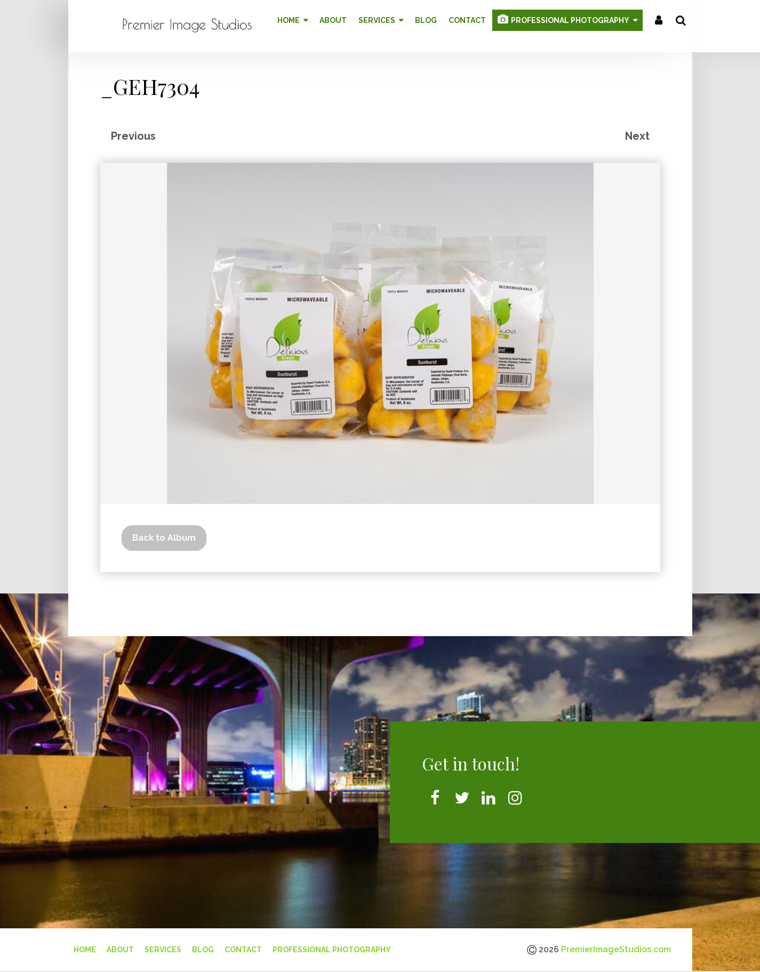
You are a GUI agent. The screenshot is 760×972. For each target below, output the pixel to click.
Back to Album (164, 533)
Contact (243, 946)
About (120, 946)
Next (637, 131)
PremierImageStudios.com (616, 946)
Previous (133, 131)
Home (85, 946)
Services (163, 946)
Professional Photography (332, 946)
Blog (203, 946)
